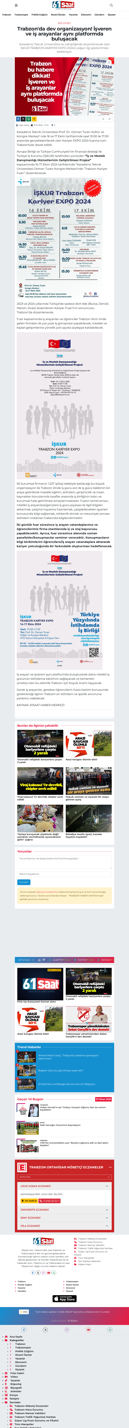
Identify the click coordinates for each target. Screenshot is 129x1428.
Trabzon (6, 14)
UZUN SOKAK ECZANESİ (36, 1186)
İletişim (12, 1398)
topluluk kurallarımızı (47, 892)
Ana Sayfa (13, 1336)
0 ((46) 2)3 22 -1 (49, 1201)
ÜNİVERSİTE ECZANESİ (35, 1209)
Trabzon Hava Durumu (88, 1242)
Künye (11, 1395)
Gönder (23, 882)
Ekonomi (86, 14)
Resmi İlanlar (58, 14)
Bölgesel (64, 23)
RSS (23, 1312)
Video (11, 1376)
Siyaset (112, 14)
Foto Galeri (14, 1373)
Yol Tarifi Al (29, 1201)
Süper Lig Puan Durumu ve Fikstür (34, 1420)
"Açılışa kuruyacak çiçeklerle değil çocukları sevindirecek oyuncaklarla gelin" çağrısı (39, 837)
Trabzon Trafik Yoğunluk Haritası (93, 1248)
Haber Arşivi (82, 1264)
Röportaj (13, 1384)
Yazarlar (73, 14)
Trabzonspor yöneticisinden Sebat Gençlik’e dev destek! (86, 1035)
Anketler (13, 1391)
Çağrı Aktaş (24, 125)
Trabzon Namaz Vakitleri (89, 1245)
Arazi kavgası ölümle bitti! (81, 759)
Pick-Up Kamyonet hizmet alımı (36, 1001)
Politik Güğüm (40, 14)
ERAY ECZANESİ (30, 1217)
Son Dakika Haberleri (87, 1261)
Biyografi (13, 1387)
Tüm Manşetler (84, 1258)
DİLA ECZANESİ (30, 1225)
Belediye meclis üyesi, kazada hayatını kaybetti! (84, 835)
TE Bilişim (72, 1321)
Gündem (99, 14)
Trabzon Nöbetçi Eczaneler (90, 1238)
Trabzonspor (21, 14)
